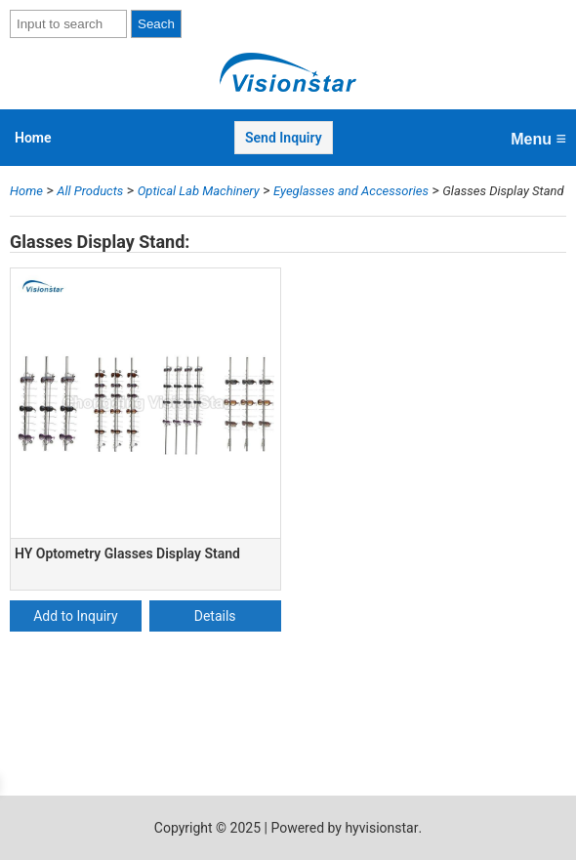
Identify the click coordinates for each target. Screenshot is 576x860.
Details (215, 616)
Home (33, 137)
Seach (156, 24)
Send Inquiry (283, 137)
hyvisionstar (381, 828)
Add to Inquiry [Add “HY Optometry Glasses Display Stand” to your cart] (75, 616)
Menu (538, 138)
